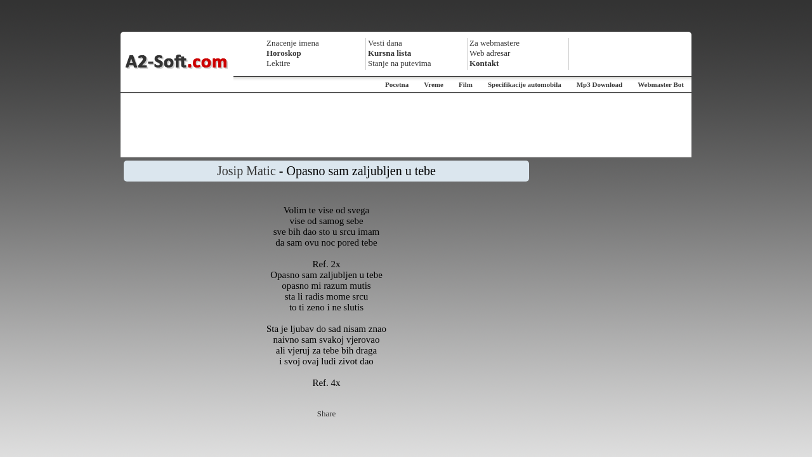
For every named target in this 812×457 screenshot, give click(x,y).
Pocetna (397, 84)
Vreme (433, 84)
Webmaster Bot (661, 84)
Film (466, 84)
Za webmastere (494, 43)
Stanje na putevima (399, 63)
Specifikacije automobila (524, 84)
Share (326, 413)
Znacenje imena (292, 43)
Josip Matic (246, 171)
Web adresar (489, 53)
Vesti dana (385, 43)
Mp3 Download (599, 84)
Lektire (278, 63)
